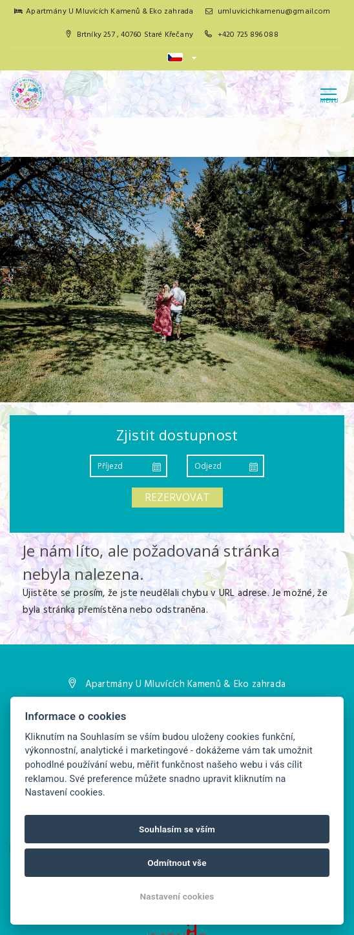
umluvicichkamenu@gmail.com (268, 11)
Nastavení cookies (177, 896)
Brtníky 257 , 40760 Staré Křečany (129, 34)
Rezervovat (177, 497)
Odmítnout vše (177, 863)
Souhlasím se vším (177, 829)
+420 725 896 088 (248, 34)
